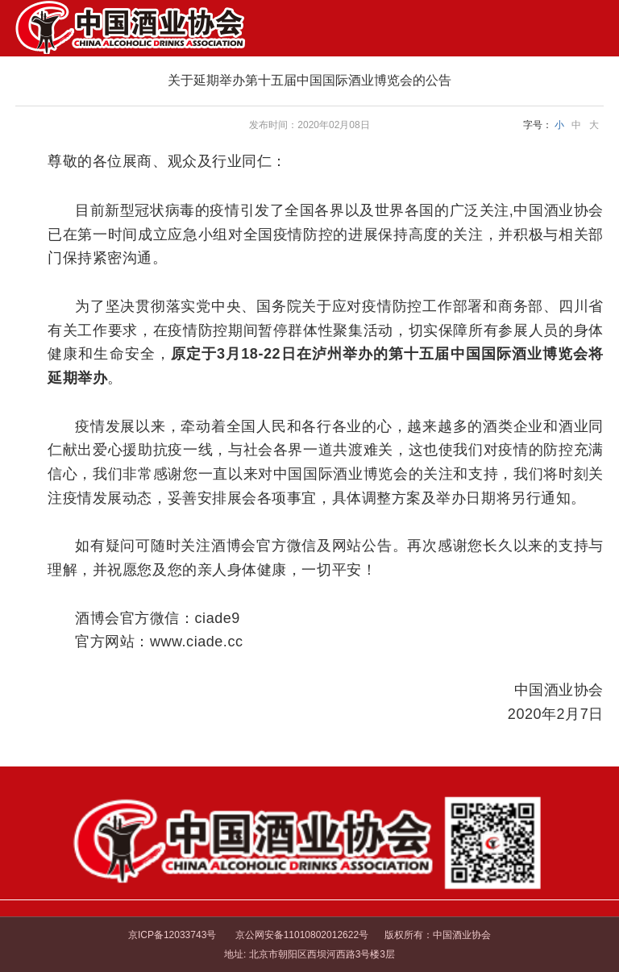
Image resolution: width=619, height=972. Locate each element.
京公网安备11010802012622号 (300, 935)
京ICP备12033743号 (172, 935)
